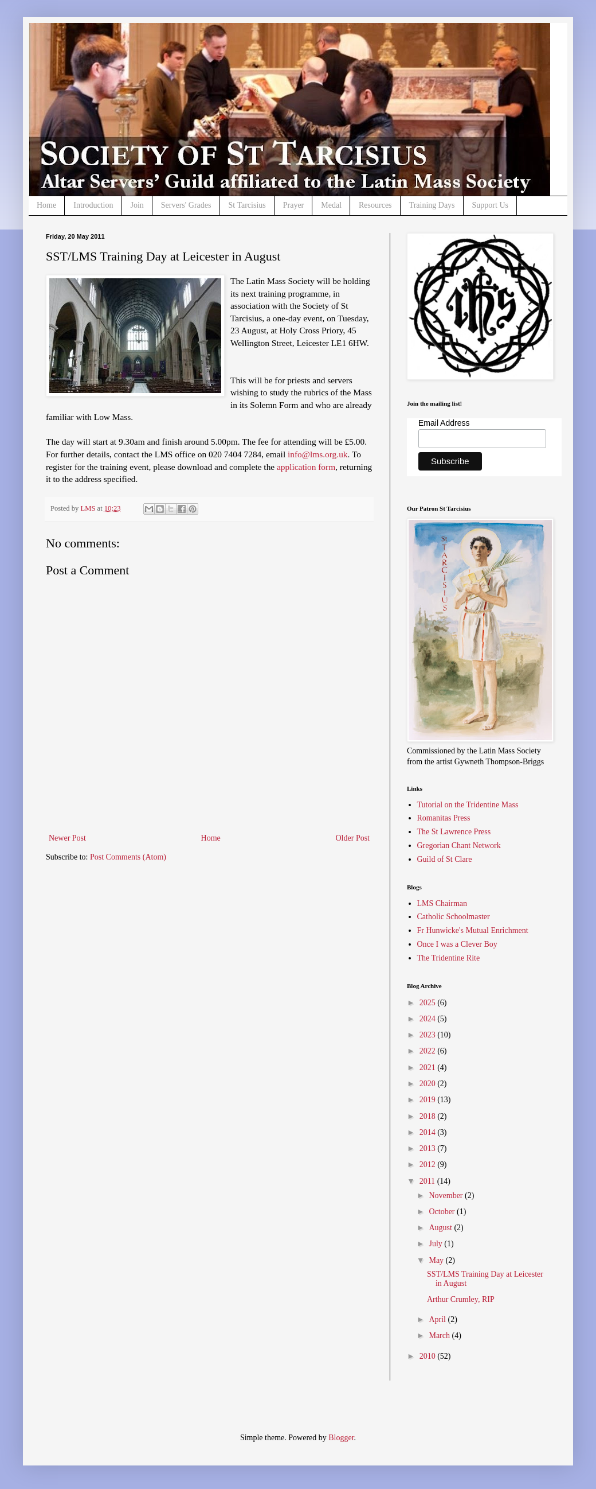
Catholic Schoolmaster (453, 916)
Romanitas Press (443, 818)
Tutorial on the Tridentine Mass (468, 804)
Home (46, 205)
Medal (331, 205)
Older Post (353, 838)
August (441, 1227)
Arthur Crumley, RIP (461, 1299)
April (438, 1319)
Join (136, 205)
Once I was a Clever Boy (457, 944)
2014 (428, 1132)
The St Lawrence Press (454, 831)
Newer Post (67, 838)
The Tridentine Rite (448, 958)
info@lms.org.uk (318, 454)
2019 (428, 1099)
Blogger (341, 1437)
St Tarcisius (246, 205)
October (443, 1211)
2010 (428, 1356)
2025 (428, 1002)
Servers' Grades (186, 205)
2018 (428, 1116)
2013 (428, 1148)
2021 (428, 1067)
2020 (428, 1083)
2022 (428, 1051)
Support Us (490, 205)
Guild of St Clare (444, 859)
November (447, 1195)
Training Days (432, 205)
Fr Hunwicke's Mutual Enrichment (472, 930)
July (436, 1243)
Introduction (93, 205)
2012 (428, 1164)
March (440, 1335)
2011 (428, 1181)
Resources (375, 205)
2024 (428, 1018)
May (437, 1260)
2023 (428, 1035)
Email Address (443, 422)
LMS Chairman (442, 903)
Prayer (293, 205)
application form (306, 467)
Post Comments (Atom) (128, 857)
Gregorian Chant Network (459, 845)
